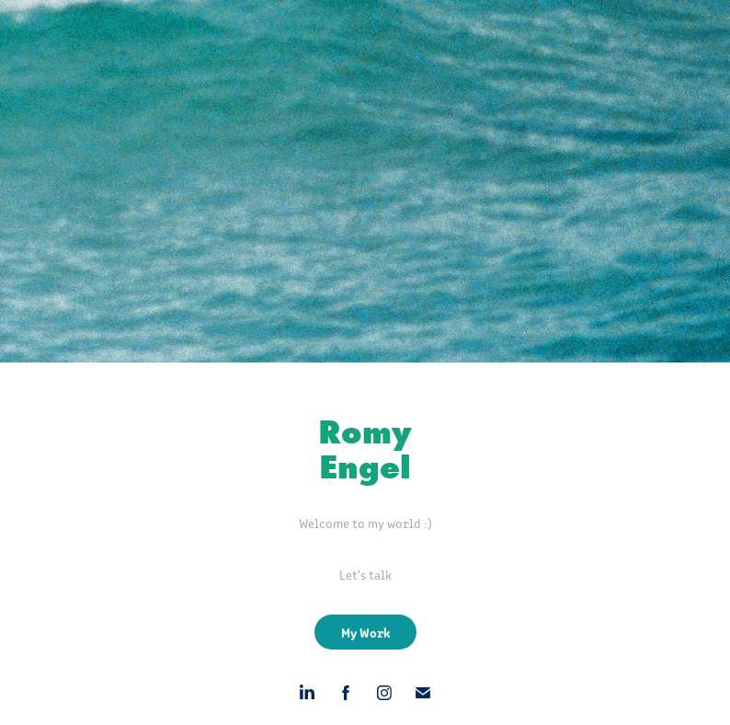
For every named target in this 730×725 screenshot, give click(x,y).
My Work (365, 632)
